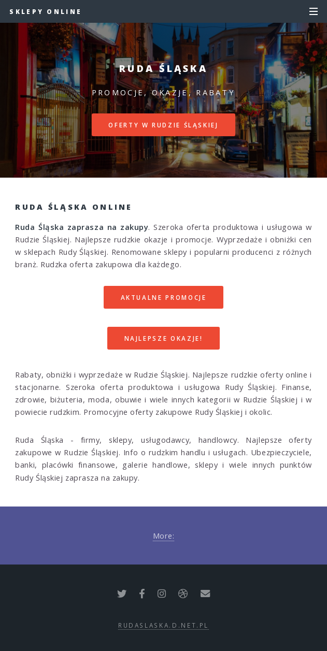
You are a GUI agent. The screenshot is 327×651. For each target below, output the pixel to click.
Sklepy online (45, 11)
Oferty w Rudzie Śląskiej (163, 125)
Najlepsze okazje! (163, 338)
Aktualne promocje (164, 297)
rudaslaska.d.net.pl (163, 625)
